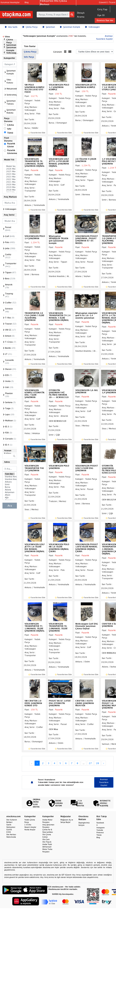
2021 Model (9, 182)
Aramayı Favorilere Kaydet (103, 782)
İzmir (10, 484)
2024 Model (9, 174)
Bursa (10, 487)
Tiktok (99, 835)
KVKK (8, 832)
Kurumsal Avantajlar (10, 2)
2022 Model (9, 179)
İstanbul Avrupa (10, 476)
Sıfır (9, 129)
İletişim (81, 825)
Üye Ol (101, 15)
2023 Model (9, 176)
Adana (10, 489)
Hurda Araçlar (29, 830)
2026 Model (9, 169)
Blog (27, 2)
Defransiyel (46, 847)
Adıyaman (10, 492)
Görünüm (57, 52)
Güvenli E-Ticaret (107, 2)
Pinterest (100, 832)
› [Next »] (103, 763)
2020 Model (9, 184)
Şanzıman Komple (70, 27)
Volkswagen (92, 27)
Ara (10, 505)
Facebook (100, 823)
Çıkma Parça (30, 27)
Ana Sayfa (11, 27)
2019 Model (9, 187)
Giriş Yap (102, 9)
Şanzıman (49, 27)
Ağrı (10, 497)
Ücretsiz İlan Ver (105, 20)
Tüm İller (10, 474)
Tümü (10, 133)
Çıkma (10, 125)
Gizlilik (9, 830)
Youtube (100, 830)
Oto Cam (45, 839)
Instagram (101, 828)
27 (90, 763)
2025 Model (9, 171)
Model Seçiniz (9, 166)
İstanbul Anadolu (10, 479)
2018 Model (9, 190)
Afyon (10, 495)
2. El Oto (27, 825)
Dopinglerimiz (84, 823)
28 (97, 763)
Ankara (10, 482)
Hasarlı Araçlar (30, 827)
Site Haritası (11, 834)
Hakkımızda (11, 837)
